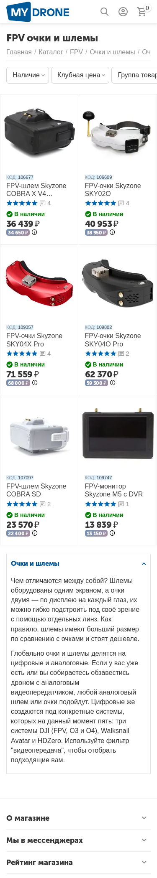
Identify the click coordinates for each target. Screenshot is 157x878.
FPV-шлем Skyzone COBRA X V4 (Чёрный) (36, 190)
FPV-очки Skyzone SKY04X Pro (34, 339)
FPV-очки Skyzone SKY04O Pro (113, 339)
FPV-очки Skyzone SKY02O (113, 189)
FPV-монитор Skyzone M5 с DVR (114, 490)
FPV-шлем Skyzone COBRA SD (36, 490)
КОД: (11, 177)
